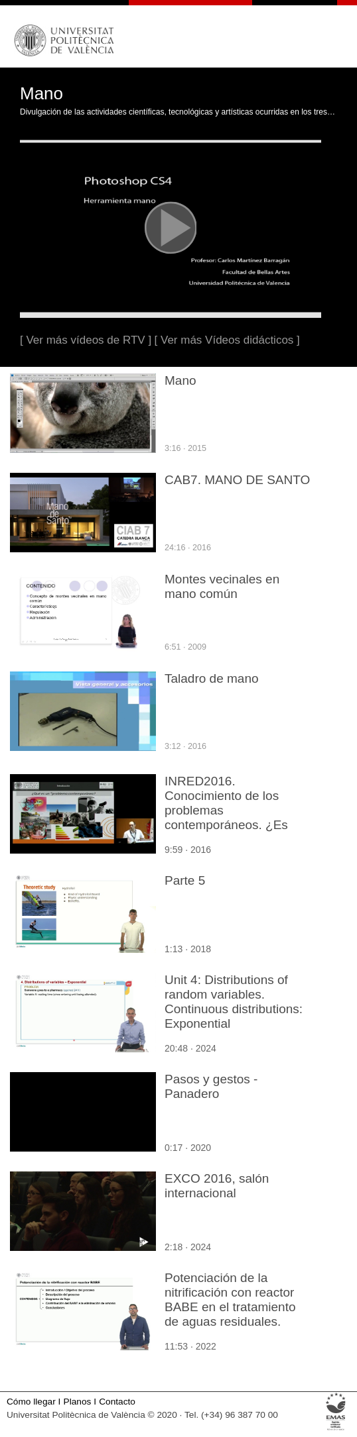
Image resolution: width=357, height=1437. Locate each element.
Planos (78, 1402)
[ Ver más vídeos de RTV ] (85, 340)
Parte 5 (185, 880)
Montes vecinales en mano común (222, 586)
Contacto (117, 1402)
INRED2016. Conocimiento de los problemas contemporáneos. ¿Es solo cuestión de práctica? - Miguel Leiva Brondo (238, 817)
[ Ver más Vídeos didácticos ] (227, 340)
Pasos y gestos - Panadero (211, 1086)
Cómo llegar (31, 1402)
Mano (180, 380)
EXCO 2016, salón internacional (217, 1185)
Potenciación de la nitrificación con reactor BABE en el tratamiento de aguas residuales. (230, 1299)
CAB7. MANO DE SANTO (237, 480)
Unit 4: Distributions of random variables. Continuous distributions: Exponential (234, 1001)
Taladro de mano (212, 678)
